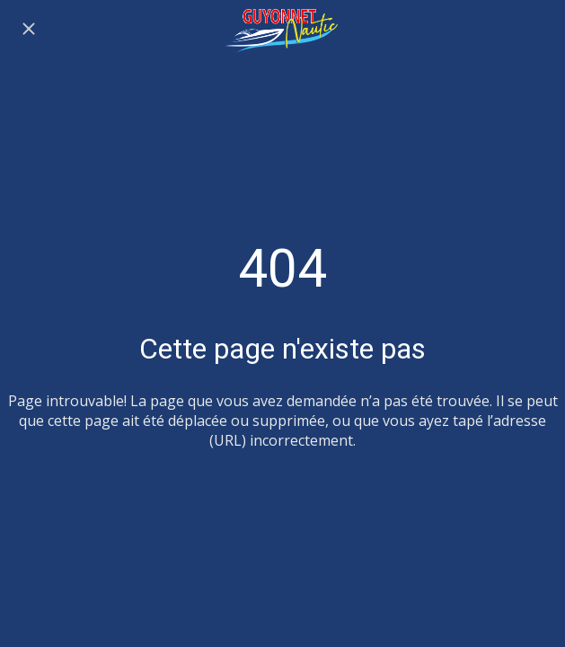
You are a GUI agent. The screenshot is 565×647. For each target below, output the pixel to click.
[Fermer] (29, 29)
